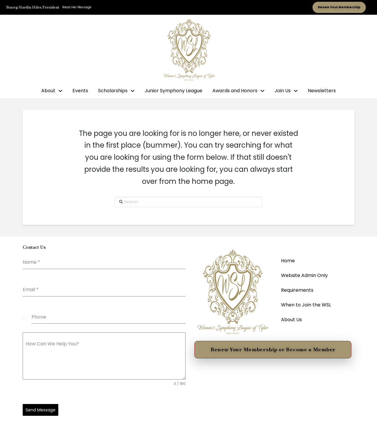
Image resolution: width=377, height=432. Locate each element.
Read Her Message (76, 7)
